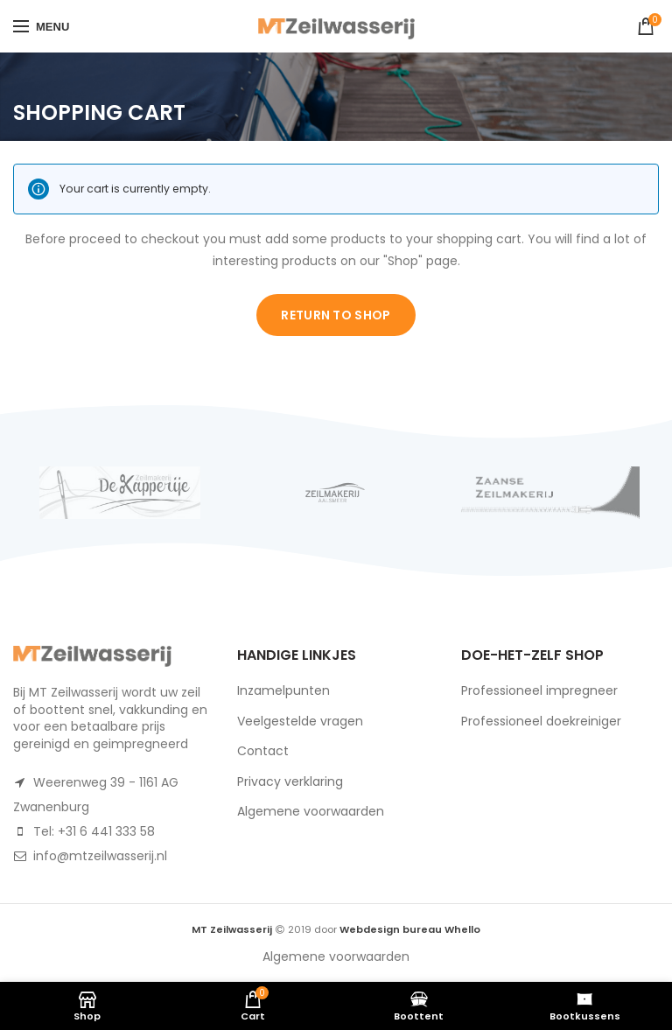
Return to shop (335, 315)
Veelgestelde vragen (300, 721)
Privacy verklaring (290, 781)
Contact (263, 751)
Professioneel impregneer (539, 690)
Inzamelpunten (283, 690)
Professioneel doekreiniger (541, 721)
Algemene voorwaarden (310, 811)
